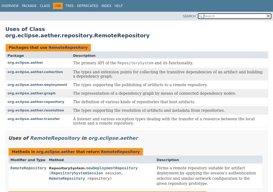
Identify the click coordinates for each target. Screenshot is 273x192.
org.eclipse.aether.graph (31, 93)
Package (29, 6)
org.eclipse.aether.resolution (35, 110)
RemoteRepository (68, 47)
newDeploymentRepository (112, 168)
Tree (70, 6)
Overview (10, 6)
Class (45, 6)
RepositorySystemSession (77, 173)
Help (119, 6)
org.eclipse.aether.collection (35, 72)
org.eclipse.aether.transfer (33, 119)
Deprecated (87, 6)
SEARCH (189, 16)
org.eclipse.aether (25, 63)
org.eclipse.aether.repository (35, 102)
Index (106, 6)
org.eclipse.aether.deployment (37, 85)
